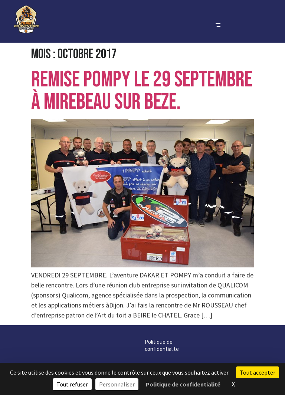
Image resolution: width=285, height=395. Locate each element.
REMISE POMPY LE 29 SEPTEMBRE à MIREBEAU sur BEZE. (141, 90)
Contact (209, 341)
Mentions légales (176, 341)
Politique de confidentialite (97, 341)
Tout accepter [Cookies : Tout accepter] (257, 372)
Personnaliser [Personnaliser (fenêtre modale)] (117, 384)
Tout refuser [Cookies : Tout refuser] (72, 384)
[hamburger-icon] (217, 25)
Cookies (143, 341)
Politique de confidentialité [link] (183, 384)
